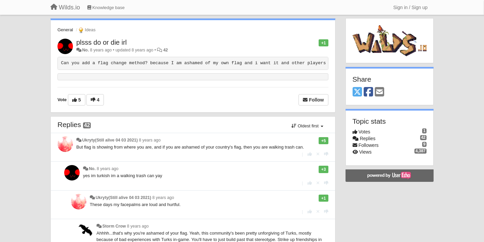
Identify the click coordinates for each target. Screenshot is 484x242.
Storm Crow (114, 226)
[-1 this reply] (326, 154)
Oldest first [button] (307, 125)
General (65, 29)
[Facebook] (368, 92)
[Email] (379, 92)
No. (85, 50)
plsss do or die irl (101, 42)
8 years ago (150, 140)
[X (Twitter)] (357, 92)
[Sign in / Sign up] (410, 7)
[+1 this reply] (310, 154)
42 (165, 50)
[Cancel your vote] (318, 154)
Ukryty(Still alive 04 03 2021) (109, 140)
